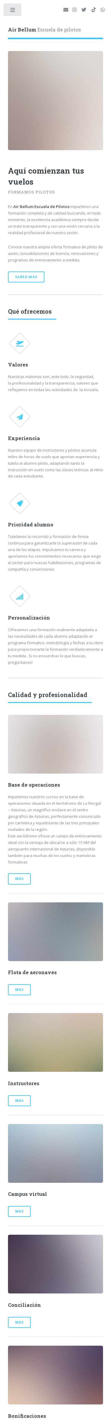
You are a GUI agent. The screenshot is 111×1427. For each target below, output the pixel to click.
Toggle (13, 11)
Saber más (26, 277)
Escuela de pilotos (44, 29)
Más (19, 879)
